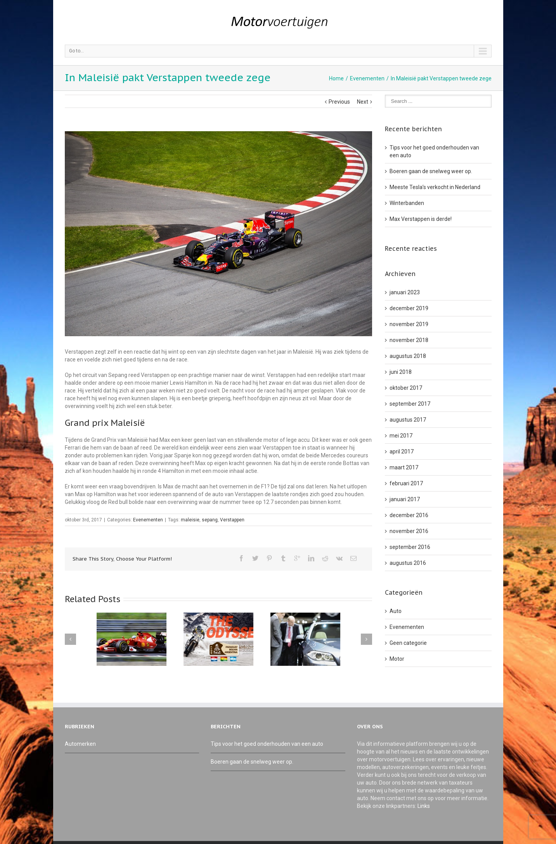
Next (362, 102)
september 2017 (410, 404)
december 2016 (409, 515)
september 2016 (410, 547)
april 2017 (402, 451)
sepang (210, 520)
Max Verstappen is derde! (421, 219)
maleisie (190, 520)
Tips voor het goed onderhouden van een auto (267, 744)
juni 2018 (401, 372)
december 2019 (409, 308)
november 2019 (409, 324)
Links (423, 806)
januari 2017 (405, 499)
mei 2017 (401, 435)
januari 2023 (405, 292)
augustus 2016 (408, 563)
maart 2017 (404, 467)
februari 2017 (406, 483)
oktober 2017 (406, 388)
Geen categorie (408, 643)
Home (336, 78)
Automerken (80, 744)
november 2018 (409, 340)
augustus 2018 (408, 356)
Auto (396, 611)
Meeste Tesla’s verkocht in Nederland (435, 187)
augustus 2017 (408, 420)
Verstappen (232, 520)
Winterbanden (407, 203)
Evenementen (367, 78)
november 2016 (409, 531)
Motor (397, 659)
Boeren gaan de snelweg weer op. (431, 171)
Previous (339, 102)
